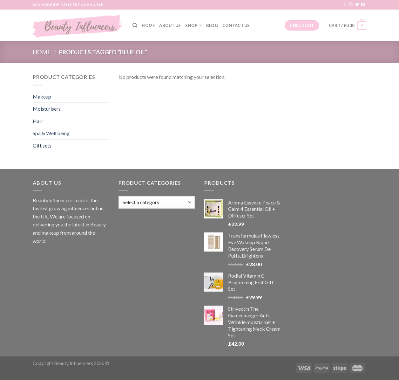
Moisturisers (47, 109)
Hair (38, 121)
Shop (193, 25)
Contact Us (236, 25)
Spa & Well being (51, 133)
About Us (170, 25)
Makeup (42, 96)
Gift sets (42, 145)
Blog (212, 25)
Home (148, 25)
